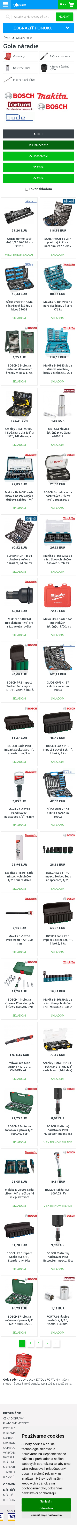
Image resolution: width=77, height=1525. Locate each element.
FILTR (38, 134)
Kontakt (9, 1438)
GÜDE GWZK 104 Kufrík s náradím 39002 (58, 813)
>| (56, 1343)
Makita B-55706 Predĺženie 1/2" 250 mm (19, 940)
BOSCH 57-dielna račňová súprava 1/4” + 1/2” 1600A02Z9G (19, 1320)
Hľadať (64, 16)
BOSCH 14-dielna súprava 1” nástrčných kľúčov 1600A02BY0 (19, 1003)
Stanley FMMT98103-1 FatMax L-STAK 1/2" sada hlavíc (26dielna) (57, 1066)
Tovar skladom (40, 189)
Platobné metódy (16, 1423)
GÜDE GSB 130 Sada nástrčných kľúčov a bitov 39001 (19, 305)
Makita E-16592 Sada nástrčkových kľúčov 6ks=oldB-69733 (57, 559)
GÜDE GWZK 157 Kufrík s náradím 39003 (58, 686)
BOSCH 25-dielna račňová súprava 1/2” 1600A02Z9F (19, 1130)
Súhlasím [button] (46, 1501)
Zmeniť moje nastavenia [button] (46, 1515)
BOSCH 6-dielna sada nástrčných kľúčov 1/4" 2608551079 (58, 496)
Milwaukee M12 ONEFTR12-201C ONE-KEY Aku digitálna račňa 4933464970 (19, 1070)
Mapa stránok (13, 1467)
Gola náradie (24, 37)
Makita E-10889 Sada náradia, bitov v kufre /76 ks (57, 305)
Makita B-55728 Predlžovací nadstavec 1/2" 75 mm (19, 813)
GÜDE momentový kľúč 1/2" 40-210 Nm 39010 (19, 242)
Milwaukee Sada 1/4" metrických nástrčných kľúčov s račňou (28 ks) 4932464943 (57, 626)
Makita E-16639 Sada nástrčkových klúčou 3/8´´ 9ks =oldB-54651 (58, 1003)
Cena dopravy (13, 1418)
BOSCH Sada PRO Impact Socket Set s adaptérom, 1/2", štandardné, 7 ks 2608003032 (58, 880)
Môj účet (10, 1495)
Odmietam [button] (46, 1508)
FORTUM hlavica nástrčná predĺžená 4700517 (58, 432)
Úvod (6, 37)
